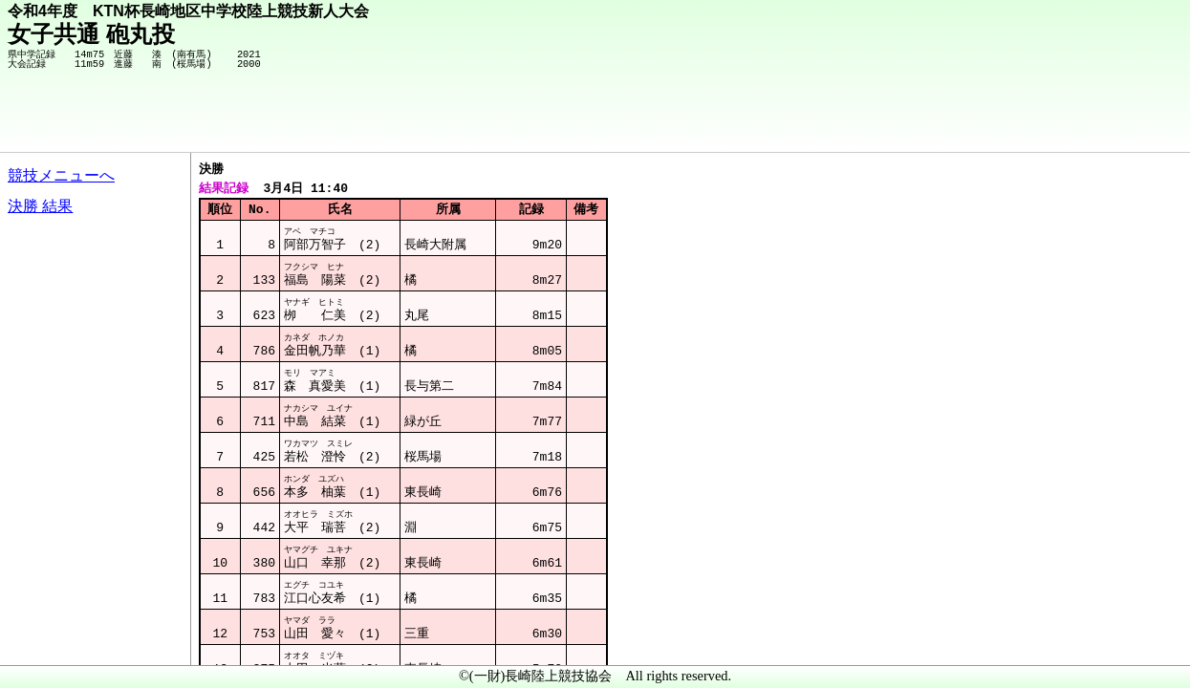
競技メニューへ (61, 175)
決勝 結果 (40, 206)
